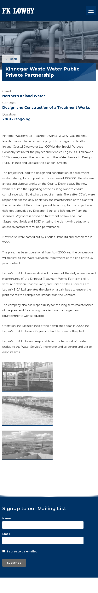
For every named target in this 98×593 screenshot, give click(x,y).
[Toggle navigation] (91, 10)
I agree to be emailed (22, 551)
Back (11, 59)
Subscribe (14, 562)
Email (6, 534)
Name (6, 518)
